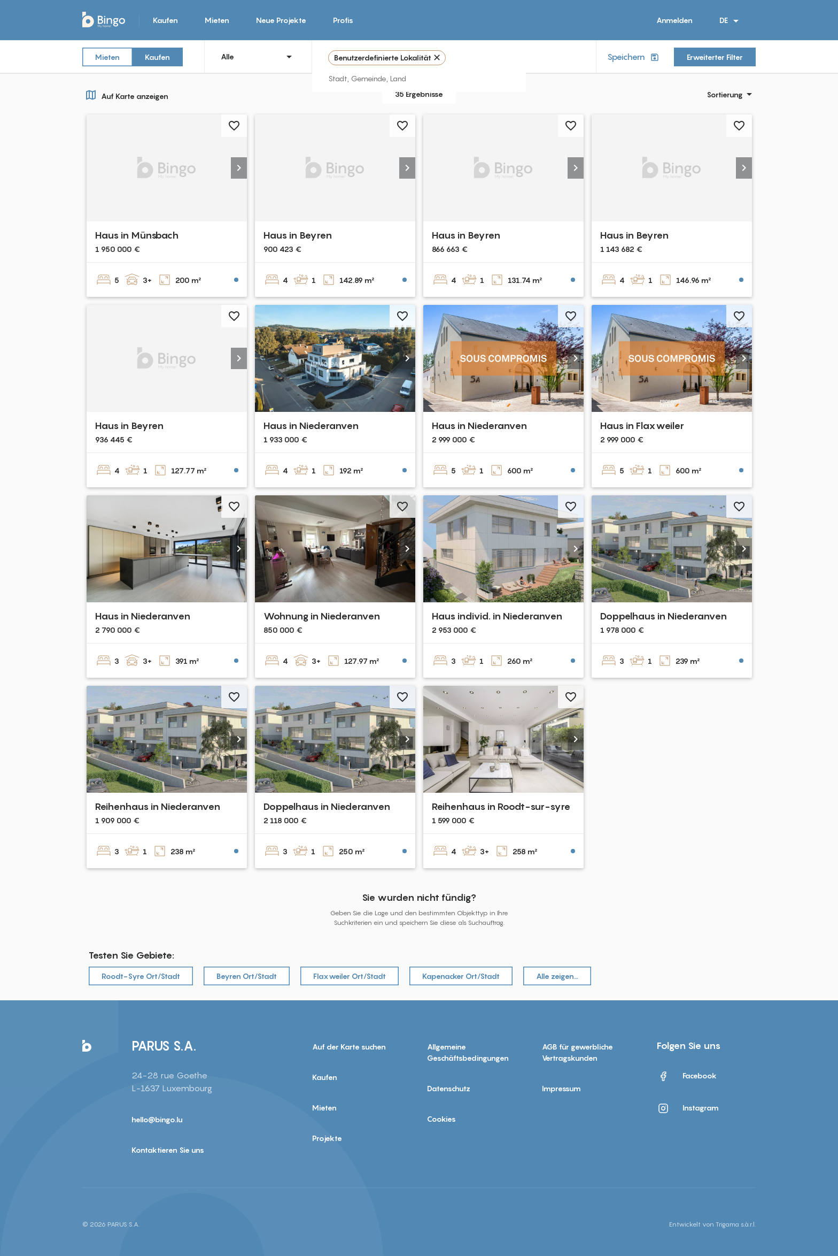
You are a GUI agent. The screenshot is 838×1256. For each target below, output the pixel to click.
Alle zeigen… (557, 976)
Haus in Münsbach (137, 235)
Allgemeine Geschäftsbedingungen (468, 1052)
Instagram (688, 1108)
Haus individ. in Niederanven (497, 616)
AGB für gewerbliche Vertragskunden (577, 1052)
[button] (239, 168)
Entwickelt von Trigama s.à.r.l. (712, 1224)
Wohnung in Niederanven (321, 616)
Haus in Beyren (297, 235)
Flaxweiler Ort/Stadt (349, 976)
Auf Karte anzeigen (125, 94)
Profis (343, 20)
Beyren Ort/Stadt (246, 976)
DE (730, 20)
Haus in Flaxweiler (642, 425)
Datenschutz (448, 1088)
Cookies (441, 1118)
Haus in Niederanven (311, 425)
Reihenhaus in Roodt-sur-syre (501, 806)
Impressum (561, 1088)
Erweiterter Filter (715, 57)
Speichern (634, 57)
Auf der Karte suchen (349, 1046)
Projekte (327, 1138)
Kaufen (165, 20)
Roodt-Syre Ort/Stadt (141, 976)
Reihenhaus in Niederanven (157, 806)
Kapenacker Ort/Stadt (461, 976)
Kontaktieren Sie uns (167, 1149)
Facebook (687, 1076)
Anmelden (674, 20)
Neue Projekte (281, 20)
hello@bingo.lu (157, 1119)
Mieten (217, 20)
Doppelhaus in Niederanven (663, 616)
